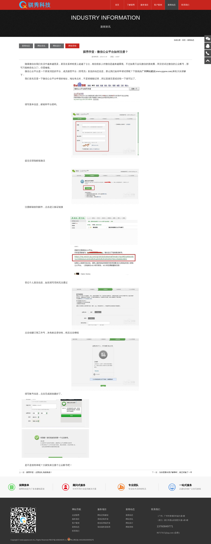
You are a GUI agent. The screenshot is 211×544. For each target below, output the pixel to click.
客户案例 (158, 5)
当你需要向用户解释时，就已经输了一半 (175, 472)
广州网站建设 (148, 71)
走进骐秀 (75, 515)
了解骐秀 (131, 5)
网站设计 (57, 46)
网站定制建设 (102, 515)
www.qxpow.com (164, 71)
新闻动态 (172, 5)
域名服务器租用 (103, 527)
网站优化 (41, 46)
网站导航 (76, 509)
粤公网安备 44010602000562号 (80, 539)
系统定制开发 (102, 519)
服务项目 (144, 5)
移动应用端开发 (103, 523)
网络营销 (72, 46)
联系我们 (185, 5)
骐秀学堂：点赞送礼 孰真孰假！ (39, 472)
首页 (117, 5)
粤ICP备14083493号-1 (57, 540)
